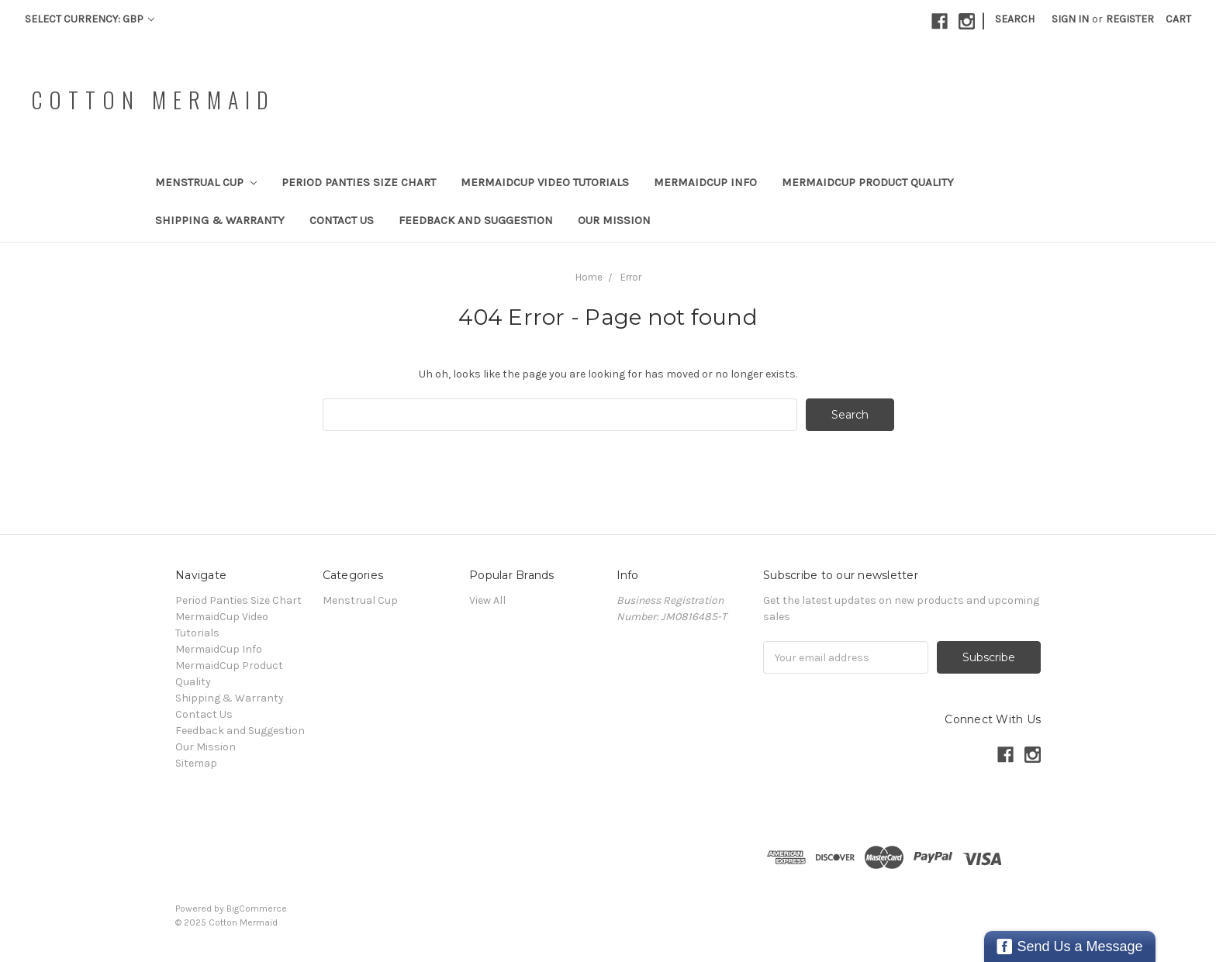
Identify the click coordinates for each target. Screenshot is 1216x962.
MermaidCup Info (705, 182)
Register (1130, 19)
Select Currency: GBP (89, 19)
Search (1015, 19)
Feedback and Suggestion (476, 220)
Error (630, 277)
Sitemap (196, 763)
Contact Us (341, 220)
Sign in (1070, 19)
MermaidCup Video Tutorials (545, 182)
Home (589, 277)
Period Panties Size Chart (359, 182)
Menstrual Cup (206, 182)
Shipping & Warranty (220, 220)
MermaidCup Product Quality (868, 182)
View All (487, 600)
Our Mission (614, 220)
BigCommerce (256, 908)
